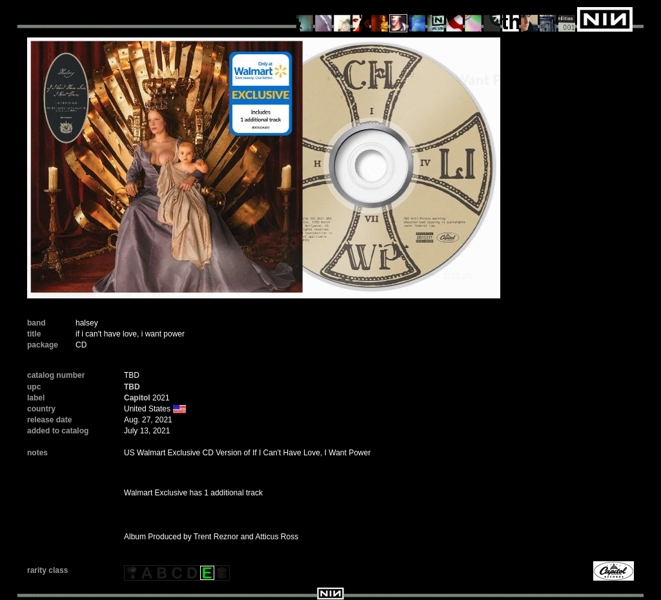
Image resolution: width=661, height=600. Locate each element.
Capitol (137, 397)
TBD (132, 386)
